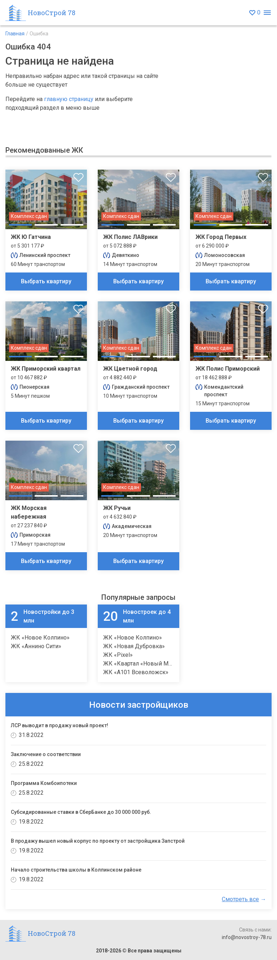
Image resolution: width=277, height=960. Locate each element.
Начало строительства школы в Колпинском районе (76, 870)
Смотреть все (240, 899)
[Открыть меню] (267, 12)
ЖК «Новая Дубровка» (134, 646)
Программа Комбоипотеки (44, 783)
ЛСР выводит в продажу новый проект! (59, 725)
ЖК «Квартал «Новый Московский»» (153, 663)
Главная (15, 33)
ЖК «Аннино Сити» (36, 646)
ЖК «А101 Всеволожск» (135, 672)
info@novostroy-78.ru (247, 937)
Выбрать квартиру (46, 281)
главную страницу (68, 99)
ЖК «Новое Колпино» (40, 637)
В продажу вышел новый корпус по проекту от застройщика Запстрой (98, 841)
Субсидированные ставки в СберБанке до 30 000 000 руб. (81, 812)
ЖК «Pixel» (118, 654)
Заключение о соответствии (46, 754)
